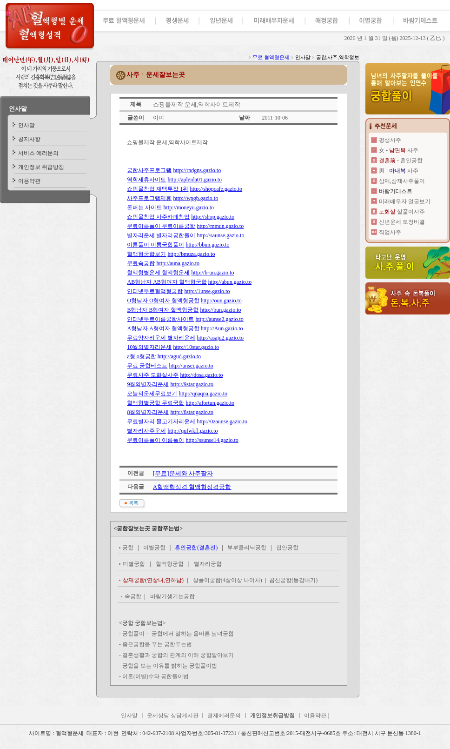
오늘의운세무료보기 (152, 393)
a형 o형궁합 (141, 356)
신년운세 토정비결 (402, 222)
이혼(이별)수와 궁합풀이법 (155, 676)
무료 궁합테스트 (147, 365)
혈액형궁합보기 (146, 254)
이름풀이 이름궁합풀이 (155, 244)
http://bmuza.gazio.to (191, 254)
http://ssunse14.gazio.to (211, 440)
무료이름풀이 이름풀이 (155, 440)
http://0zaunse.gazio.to (222, 421)
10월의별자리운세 (149, 347)
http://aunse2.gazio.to (219, 319)
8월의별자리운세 (148, 412)
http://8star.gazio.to (191, 412)
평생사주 (390, 140)
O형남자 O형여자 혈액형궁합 (163, 300)
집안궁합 (287, 547)
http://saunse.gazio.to (220, 235)
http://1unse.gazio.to (207, 291)
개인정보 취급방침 (41, 167)
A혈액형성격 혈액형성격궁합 (192, 486)
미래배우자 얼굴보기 (404, 201)
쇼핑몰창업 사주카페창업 (158, 217)
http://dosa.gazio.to (201, 375)
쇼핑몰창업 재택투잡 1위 (157, 189)
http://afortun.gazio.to (209, 403)
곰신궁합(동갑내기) (293, 580)
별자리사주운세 (146, 431)
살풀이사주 (402, 211)
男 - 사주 (398, 170)
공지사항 (29, 139)
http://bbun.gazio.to (207, 244)
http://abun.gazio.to (229, 282)
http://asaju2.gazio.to (220, 337)
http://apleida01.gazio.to (194, 179)
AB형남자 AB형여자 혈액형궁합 (166, 282)
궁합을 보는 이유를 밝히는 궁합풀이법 (169, 665)
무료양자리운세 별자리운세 (161, 337)
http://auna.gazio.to (177, 263)
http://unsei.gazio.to (191, 365)
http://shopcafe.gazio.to (216, 189)
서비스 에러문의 (38, 153)
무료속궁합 (141, 263)
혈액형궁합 (170, 564)
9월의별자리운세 (148, 384)
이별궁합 (154, 547)
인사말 (18, 108)
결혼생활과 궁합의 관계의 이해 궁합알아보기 (178, 655)
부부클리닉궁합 (246, 547)
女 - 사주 (398, 150)
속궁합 (133, 596)
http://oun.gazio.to (221, 300)
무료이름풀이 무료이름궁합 (161, 226)
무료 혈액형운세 (271, 57)
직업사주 (390, 232)
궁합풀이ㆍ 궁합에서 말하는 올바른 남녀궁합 (178, 633)
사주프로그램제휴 (149, 198)
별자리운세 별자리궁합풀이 (161, 235)
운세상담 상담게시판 (173, 715)
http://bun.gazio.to (220, 310)
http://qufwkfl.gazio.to (192, 431)
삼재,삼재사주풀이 (402, 181)
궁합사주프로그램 (149, 170)
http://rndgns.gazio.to (197, 170)
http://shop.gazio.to (212, 217)
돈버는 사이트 (144, 207)
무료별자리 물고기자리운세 (161, 421)
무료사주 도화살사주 (153, 375)
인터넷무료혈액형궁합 (155, 291)
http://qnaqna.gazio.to (203, 393)
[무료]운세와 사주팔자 (183, 473)
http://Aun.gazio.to (222, 328)
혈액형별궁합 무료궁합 (155, 403)
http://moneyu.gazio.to (188, 207)
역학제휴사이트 (146, 179)
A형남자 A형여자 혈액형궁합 (163, 328)
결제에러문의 (224, 715)
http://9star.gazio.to (191, 384)
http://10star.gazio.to (196, 347)
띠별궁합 (134, 564)
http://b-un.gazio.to (212, 272)
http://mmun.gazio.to (220, 226)
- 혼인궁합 (401, 160)
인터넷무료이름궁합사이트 (160, 319)
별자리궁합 (208, 564)
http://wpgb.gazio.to (195, 198)
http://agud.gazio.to (179, 356)
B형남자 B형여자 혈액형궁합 (163, 310)
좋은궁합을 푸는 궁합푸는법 (157, 644)
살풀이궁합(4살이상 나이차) (228, 580)
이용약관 (29, 181)
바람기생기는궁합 (172, 596)
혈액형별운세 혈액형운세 (158, 272)
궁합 (127, 547)
